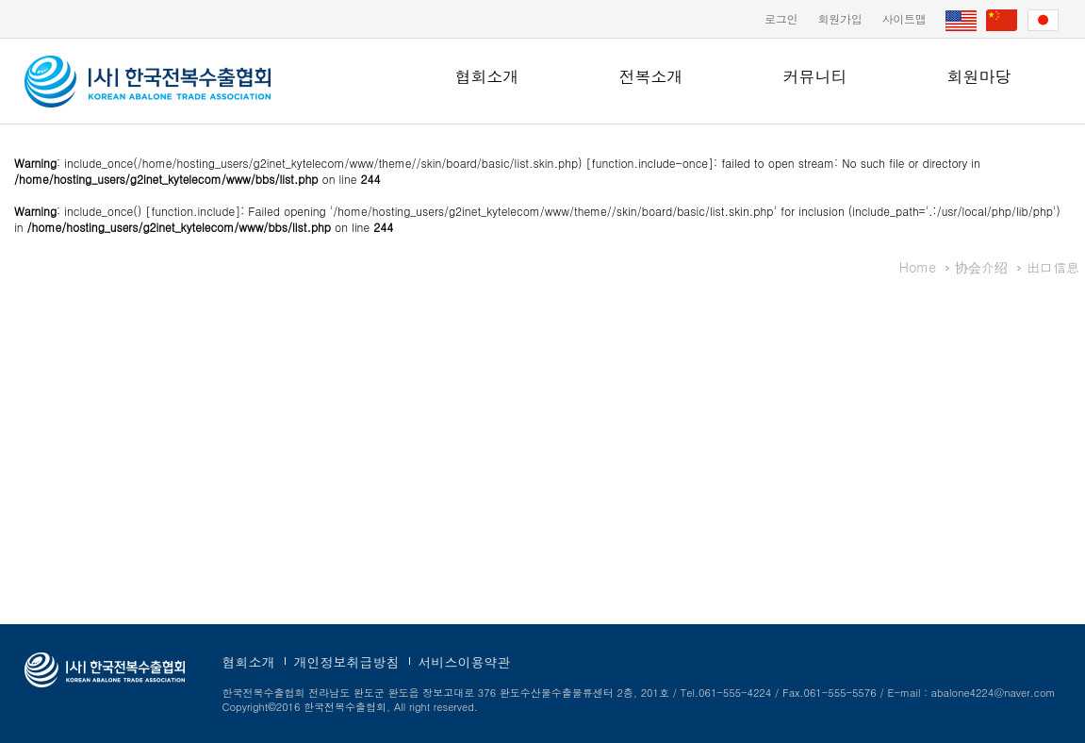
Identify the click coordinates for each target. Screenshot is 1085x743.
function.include (193, 211)
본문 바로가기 (0, 0)
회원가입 (839, 18)
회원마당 (979, 76)
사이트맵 (903, 18)
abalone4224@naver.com (993, 692)
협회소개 (487, 76)
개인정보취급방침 (347, 661)
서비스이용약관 (465, 661)
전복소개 (651, 76)
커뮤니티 (815, 76)
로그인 (780, 18)
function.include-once (650, 163)
